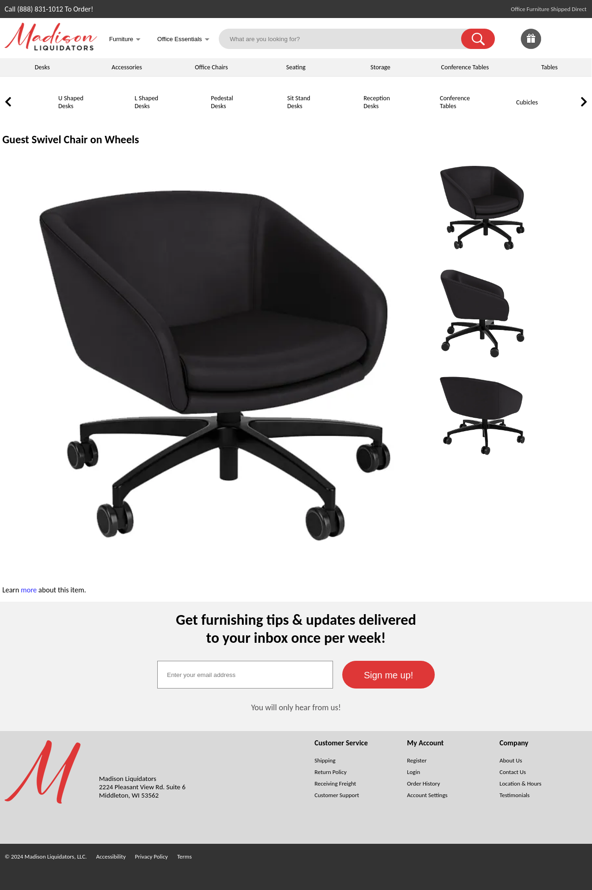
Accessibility (111, 856)
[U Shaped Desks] (34, 118)
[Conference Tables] (416, 118)
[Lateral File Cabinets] (568, 118)
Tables (549, 67)
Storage (380, 67)
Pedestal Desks (222, 102)
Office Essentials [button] (183, 40)
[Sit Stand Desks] (263, 118)
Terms (184, 856)
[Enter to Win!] (531, 46)
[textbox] (245, 675)
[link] (577, 39)
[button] (478, 39)
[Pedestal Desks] (187, 118)
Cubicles (527, 102)
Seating (296, 67)
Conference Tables (465, 67)
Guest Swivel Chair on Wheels (70, 139)
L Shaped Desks (146, 102)
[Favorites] (554, 46)
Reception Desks (377, 102)
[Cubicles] (492, 118)
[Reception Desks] (339, 118)
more (29, 589)
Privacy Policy (151, 856)
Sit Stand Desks (298, 102)
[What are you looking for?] (346, 39)
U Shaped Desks (70, 102)
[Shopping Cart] (577, 39)
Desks (42, 67)
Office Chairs (211, 67)
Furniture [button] (125, 40)
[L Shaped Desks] (111, 118)
